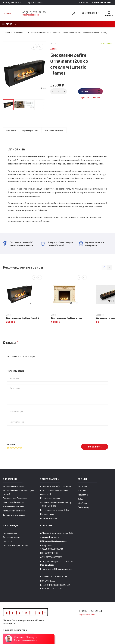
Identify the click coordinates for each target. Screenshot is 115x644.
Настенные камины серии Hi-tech (55, 510)
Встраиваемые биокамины (15, 498)
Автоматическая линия (13, 486)
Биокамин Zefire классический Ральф (69, 318)
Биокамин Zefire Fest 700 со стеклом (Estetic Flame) (24, 318)
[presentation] (29, 434)
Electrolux (82, 486)
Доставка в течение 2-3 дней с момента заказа (18, 243)
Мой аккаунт (89, 13)
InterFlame (82, 503)
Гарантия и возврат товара (15, 545)
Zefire (80, 499)
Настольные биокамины (14, 511)
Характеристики (30, 130)
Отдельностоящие (48, 518)
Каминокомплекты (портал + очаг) (56, 486)
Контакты (84, 2)
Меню (7, 24)
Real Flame (83, 495)
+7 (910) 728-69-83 (12, 2)
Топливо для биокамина (14, 515)
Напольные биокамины (13, 502)
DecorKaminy (83, 507)
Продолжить (94, 447)
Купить (90, 91)
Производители (10, 533)
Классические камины (50, 498)
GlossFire (82, 490)
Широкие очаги (47, 514)
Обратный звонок (35, 2)
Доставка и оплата (101, 2)
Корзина (109, 13)
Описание (11, 130)
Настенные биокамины (13, 506)
